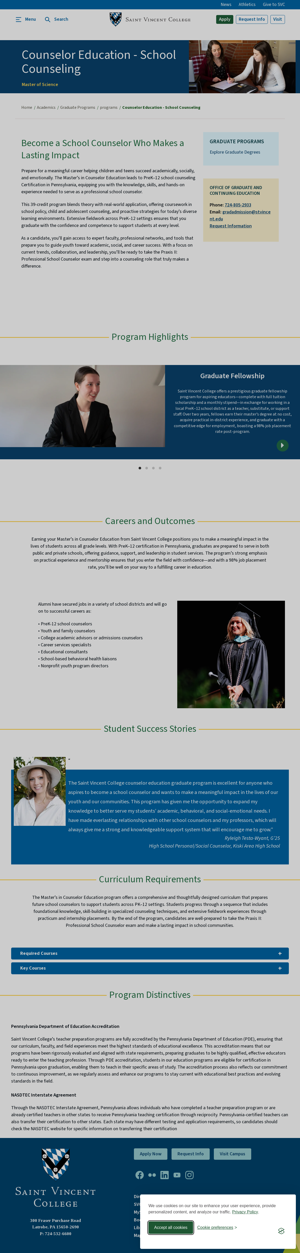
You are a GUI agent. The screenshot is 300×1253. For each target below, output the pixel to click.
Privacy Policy (245, 1212)
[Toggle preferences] (217, 1227)
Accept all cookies (170, 1227)
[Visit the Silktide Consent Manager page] (281, 1231)
